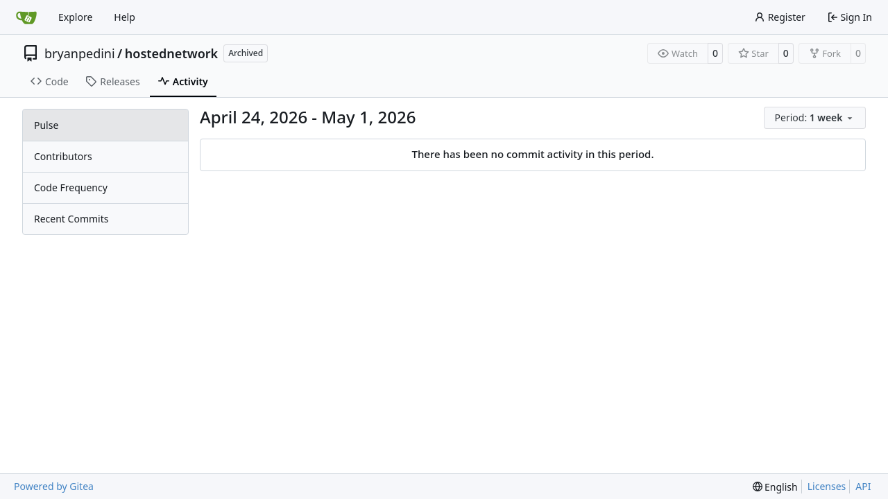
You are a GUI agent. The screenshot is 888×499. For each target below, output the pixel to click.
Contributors (63, 156)
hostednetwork (171, 53)
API (863, 486)
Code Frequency (71, 187)
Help (124, 17)
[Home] (26, 17)
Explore (75, 17)
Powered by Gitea (54, 486)
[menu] (815, 118)
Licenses (827, 486)
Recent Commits (71, 218)
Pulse (46, 125)
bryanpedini (79, 53)
